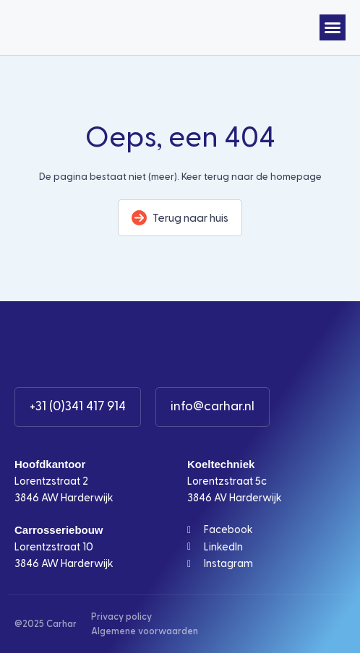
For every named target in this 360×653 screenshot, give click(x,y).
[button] (333, 27)
